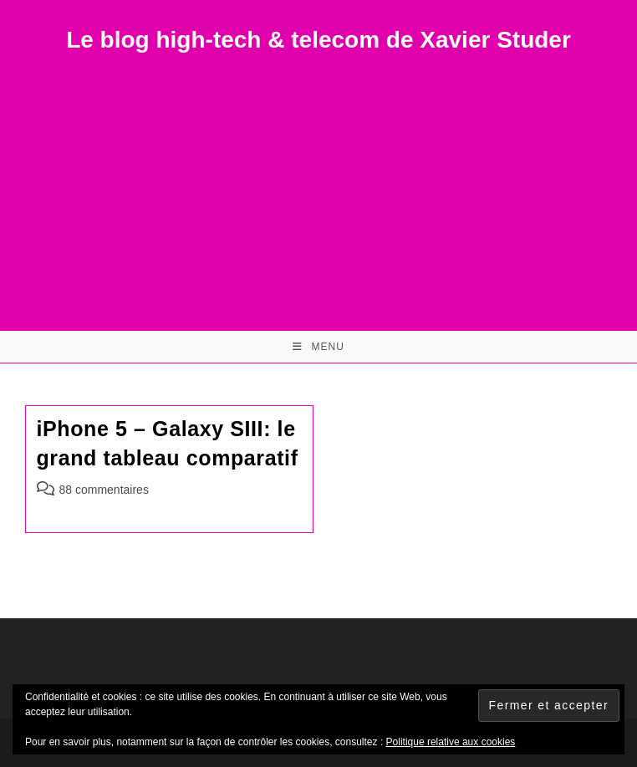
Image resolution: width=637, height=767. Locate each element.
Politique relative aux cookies (451, 742)
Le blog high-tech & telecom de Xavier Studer (318, 40)
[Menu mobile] (318, 347)
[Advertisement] (318, 180)
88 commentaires (104, 489)
